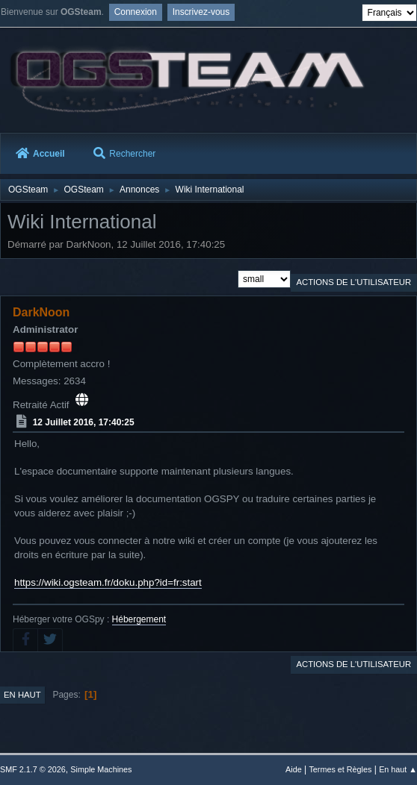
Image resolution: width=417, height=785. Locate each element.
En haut (22, 694)
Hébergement (139, 619)
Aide (293, 769)
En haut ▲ (398, 769)
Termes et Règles (340, 769)
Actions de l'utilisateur (353, 282)
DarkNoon (41, 312)
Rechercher (124, 153)
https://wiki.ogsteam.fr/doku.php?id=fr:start (108, 582)
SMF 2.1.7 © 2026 (33, 769)
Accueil (40, 153)
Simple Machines (101, 769)
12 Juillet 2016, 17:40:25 (84, 422)
